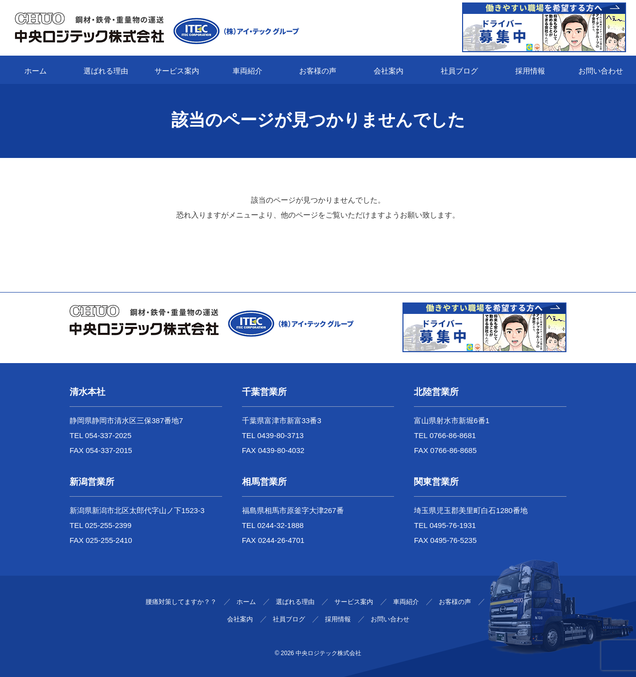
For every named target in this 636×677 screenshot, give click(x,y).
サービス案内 (177, 71)
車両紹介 (247, 71)
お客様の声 (317, 71)
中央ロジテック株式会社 (328, 653)
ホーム (35, 71)
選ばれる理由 (105, 71)
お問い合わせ (600, 71)
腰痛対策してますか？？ (181, 601)
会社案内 (388, 71)
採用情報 (530, 71)
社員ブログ (459, 71)
